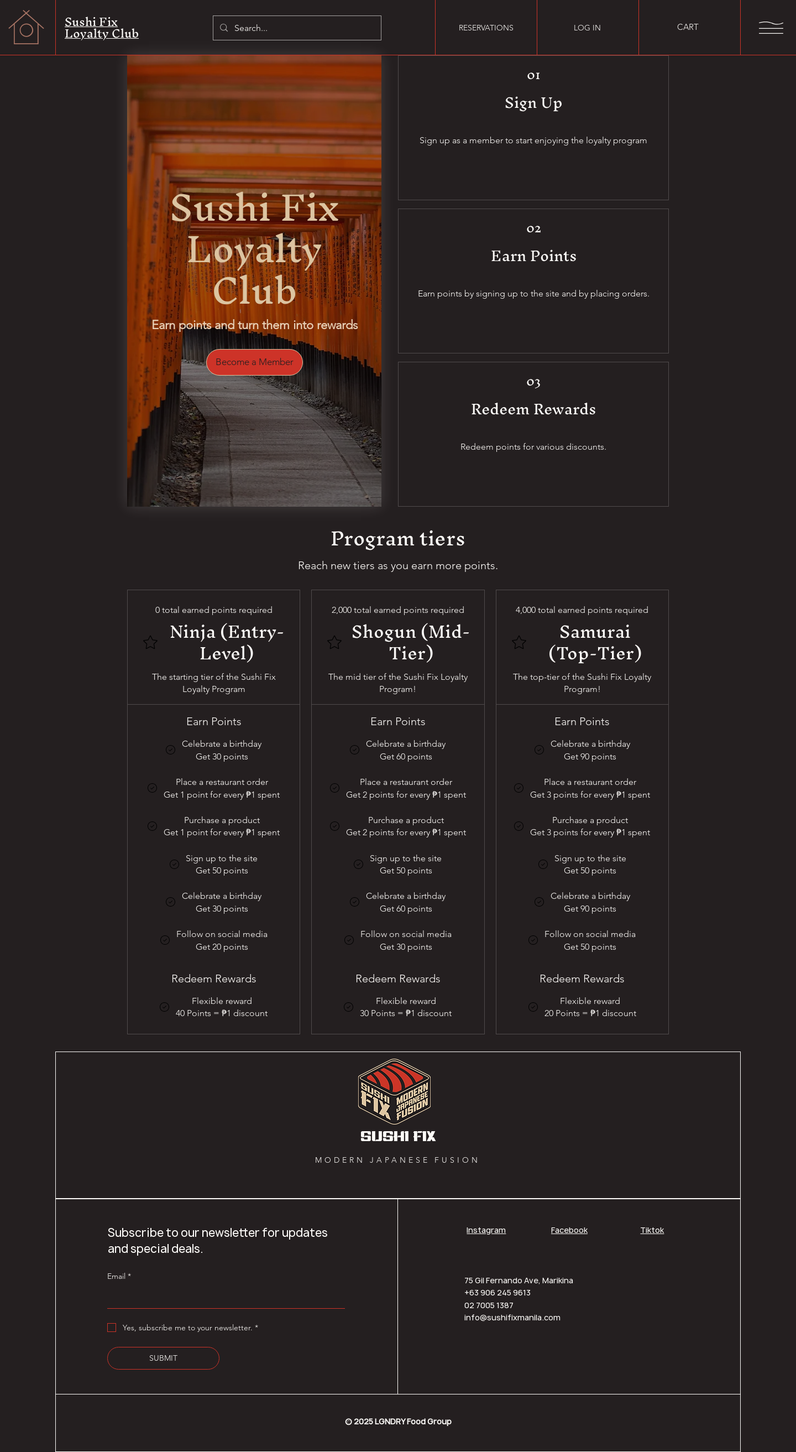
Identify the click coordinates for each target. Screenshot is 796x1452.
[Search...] (296, 28)
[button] (694, 27)
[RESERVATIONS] (486, 27)
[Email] (222, 1297)
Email (119, 1276)
